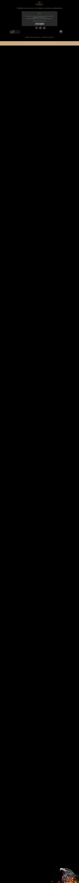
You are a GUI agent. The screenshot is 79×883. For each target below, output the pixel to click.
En (40, 13)
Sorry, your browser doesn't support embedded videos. (39, 441)
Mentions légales (32, 37)
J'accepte (39, 24)
